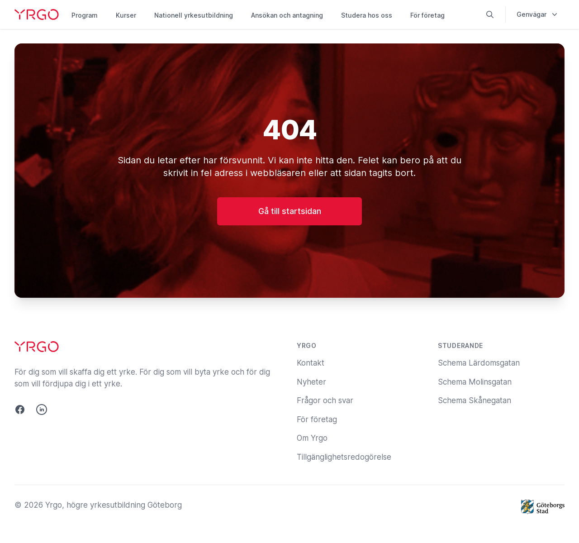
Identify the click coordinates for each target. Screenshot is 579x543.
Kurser (126, 15)
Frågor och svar (325, 400)
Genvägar (538, 14)
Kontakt (310, 362)
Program (84, 15)
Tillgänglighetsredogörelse (344, 457)
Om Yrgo (312, 438)
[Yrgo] (36, 14)
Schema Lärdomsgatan (479, 362)
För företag (427, 15)
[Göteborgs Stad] (543, 507)
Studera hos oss (366, 15)
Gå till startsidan (289, 211)
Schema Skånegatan (474, 400)
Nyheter (311, 381)
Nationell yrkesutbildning (193, 15)
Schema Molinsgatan (475, 381)
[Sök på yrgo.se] (490, 14)
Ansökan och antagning (287, 15)
